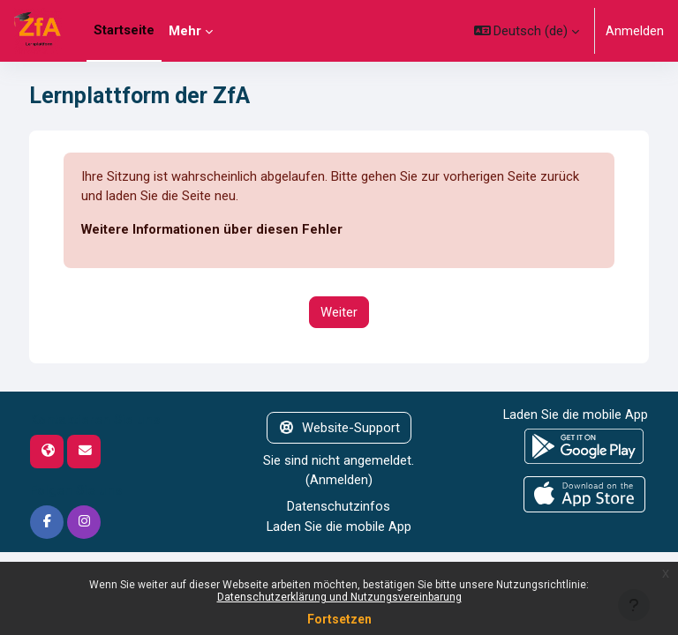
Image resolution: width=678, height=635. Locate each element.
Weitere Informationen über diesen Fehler (212, 229)
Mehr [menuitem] (185, 31)
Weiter (339, 312)
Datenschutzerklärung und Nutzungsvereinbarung (339, 597)
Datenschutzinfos (338, 506)
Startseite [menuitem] (124, 30)
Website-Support (339, 428)
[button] (527, 31)
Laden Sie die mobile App (339, 526)
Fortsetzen (339, 619)
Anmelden (635, 31)
